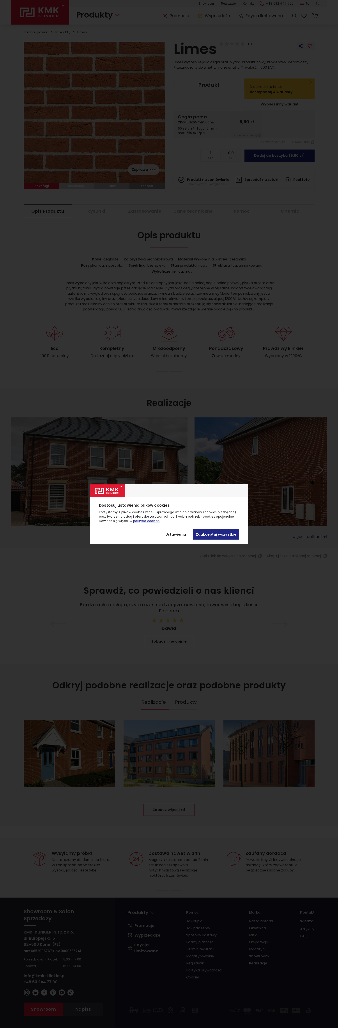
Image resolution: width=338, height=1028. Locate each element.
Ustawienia (175, 534)
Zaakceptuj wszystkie (216, 534)
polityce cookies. (146, 520)
